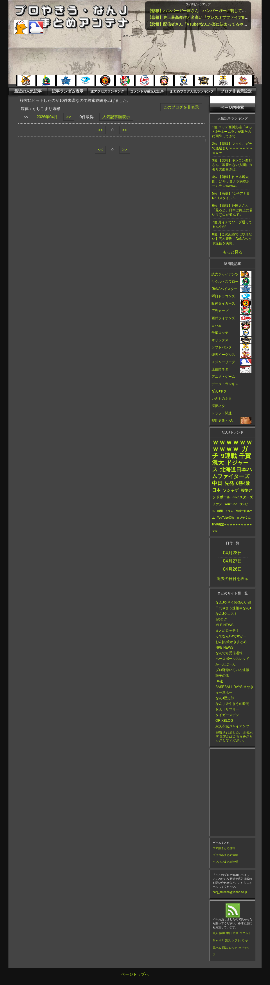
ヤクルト (245, 933)
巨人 (215, 933)
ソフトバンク (240, 940)
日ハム (217, 947)
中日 (229, 933)
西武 (225, 947)
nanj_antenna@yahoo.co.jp (230, 892)
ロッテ (233, 947)
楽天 (228, 940)
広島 (235, 933)
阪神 (222, 933)
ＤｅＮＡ (218, 940)
